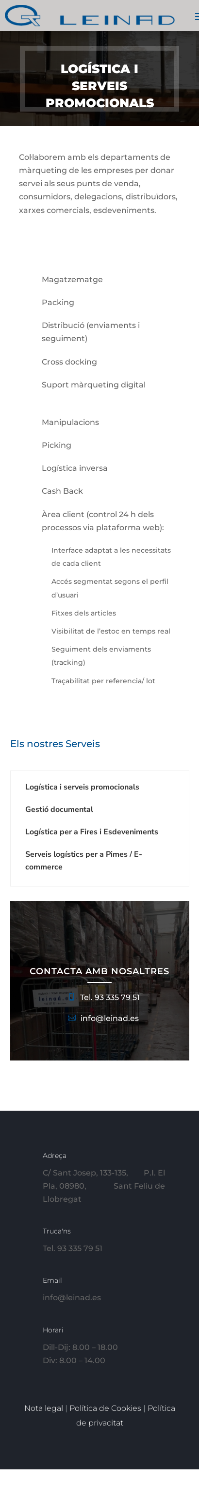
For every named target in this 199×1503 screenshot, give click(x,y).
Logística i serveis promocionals (82, 787)
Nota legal (44, 1408)
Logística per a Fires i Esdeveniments (91, 832)
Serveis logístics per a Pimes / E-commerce (83, 860)
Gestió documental (59, 809)
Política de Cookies (106, 1408)
